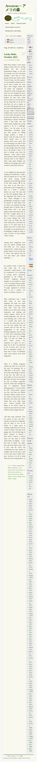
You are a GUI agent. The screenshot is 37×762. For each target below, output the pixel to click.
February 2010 (30, 713)
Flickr (30, 251)
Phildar (19, 476)
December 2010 (30, 666)
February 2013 (30, 603)
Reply (14, 478)
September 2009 (30, 732)
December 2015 (30, 506)
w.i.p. (30, 225)
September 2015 (30, 518)
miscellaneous (31, 143)
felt (30, 164)
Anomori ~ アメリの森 (15, 8)
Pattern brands (21, 23)
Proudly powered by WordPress (10, 758)
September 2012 (30, 609)
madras (21, 474)
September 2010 (30, 685)
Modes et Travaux (12, 476)
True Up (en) (30, 465)
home (30, 179)
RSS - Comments (30, 71)
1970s (16, 470)
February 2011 (30, 654)
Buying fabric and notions (13, 31)
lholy (18, 60)
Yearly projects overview (12, 27)
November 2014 (30, 539)
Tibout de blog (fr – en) (31, 430)
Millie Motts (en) (31, 413)
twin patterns (30, 221)
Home (7, 23)
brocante (21, 470)
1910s (9, 470)
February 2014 (30, 565)
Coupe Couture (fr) (31, 478)
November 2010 (30, 673)
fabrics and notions (12, 467)
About (13, 23)
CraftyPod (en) (31, 280)
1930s (13, 470)
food (30, 168)
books (14, 465)
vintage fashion (20, 465)
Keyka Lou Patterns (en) (31, 327)
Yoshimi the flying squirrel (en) (31, 377)
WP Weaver (27, 758)
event (30, 160)
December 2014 (30, 533)
